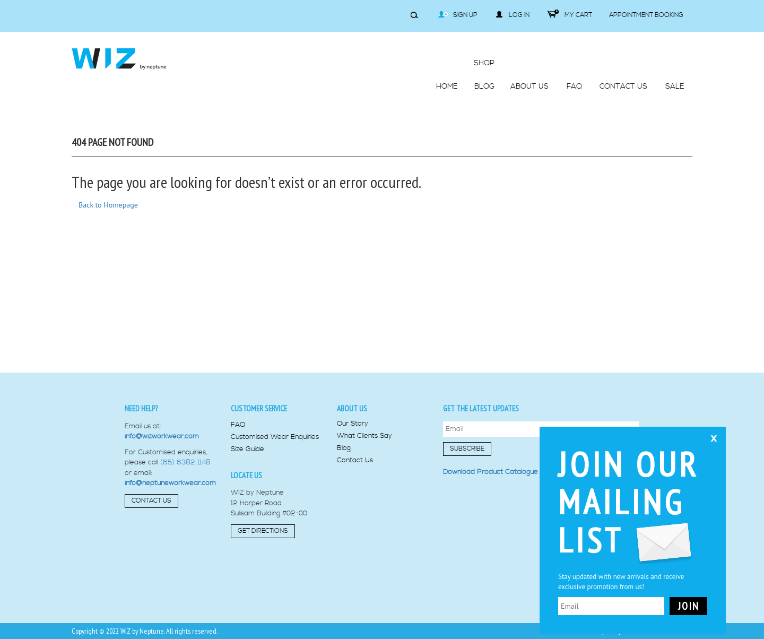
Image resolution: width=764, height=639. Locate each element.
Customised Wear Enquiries (275, 437)
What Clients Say (364, 436)
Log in (512, 15)
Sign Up (458, 15)
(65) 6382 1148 (185, 462)
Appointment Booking (646, 15)
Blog (344, 448)
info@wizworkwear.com (162, 436)
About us (352, 408)
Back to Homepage (108, 205)
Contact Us (151, 501)
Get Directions (263, 531)
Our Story (352, 423)
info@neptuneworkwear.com (170, 483)
